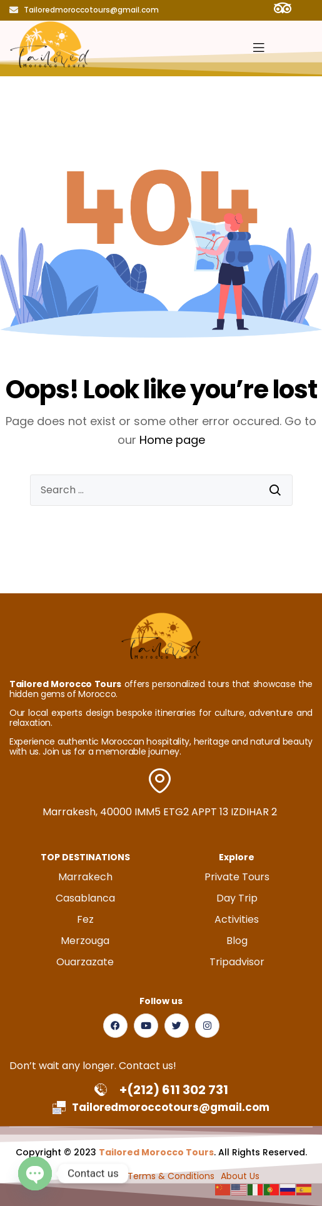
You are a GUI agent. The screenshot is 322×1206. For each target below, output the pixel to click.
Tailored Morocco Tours (156, 1152)
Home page (172, 440)
